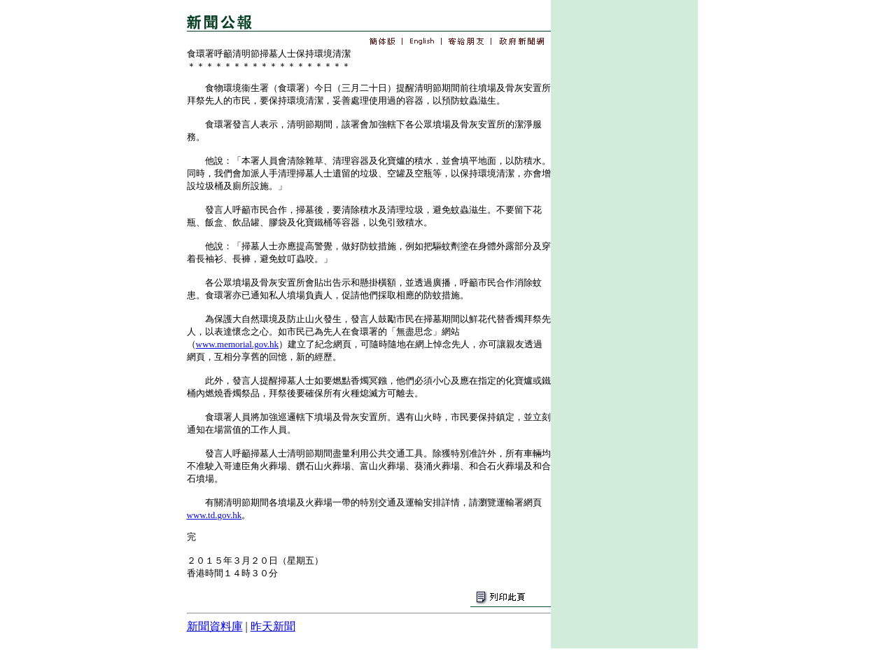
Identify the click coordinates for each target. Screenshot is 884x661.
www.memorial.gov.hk (237, 344)
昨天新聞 (273, 626)
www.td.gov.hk (214, 515)
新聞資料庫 (215, 626)
